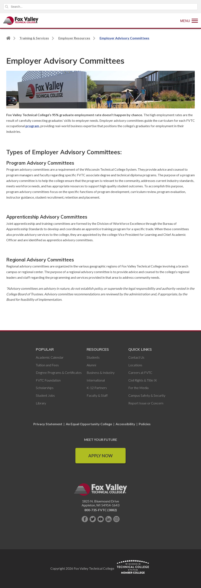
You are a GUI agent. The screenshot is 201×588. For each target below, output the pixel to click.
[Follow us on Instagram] (116, 519)
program (32, 126)
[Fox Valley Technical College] (21, 20)
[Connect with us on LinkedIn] (108, 519)
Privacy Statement (48, 424)
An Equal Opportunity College (89, 424)
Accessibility (125, 424)
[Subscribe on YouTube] (100, 519)
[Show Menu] (189, 20)
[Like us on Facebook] (85, 519)
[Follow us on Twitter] (93, 519)
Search (6, 6)
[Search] (100, 6)
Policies (145, 424)
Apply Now (100, 455)
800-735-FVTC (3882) (100, 510)
